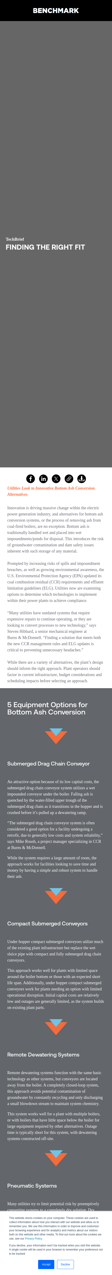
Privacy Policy (33, 1238)
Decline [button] (65, 1264)
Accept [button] (46, 1264)
